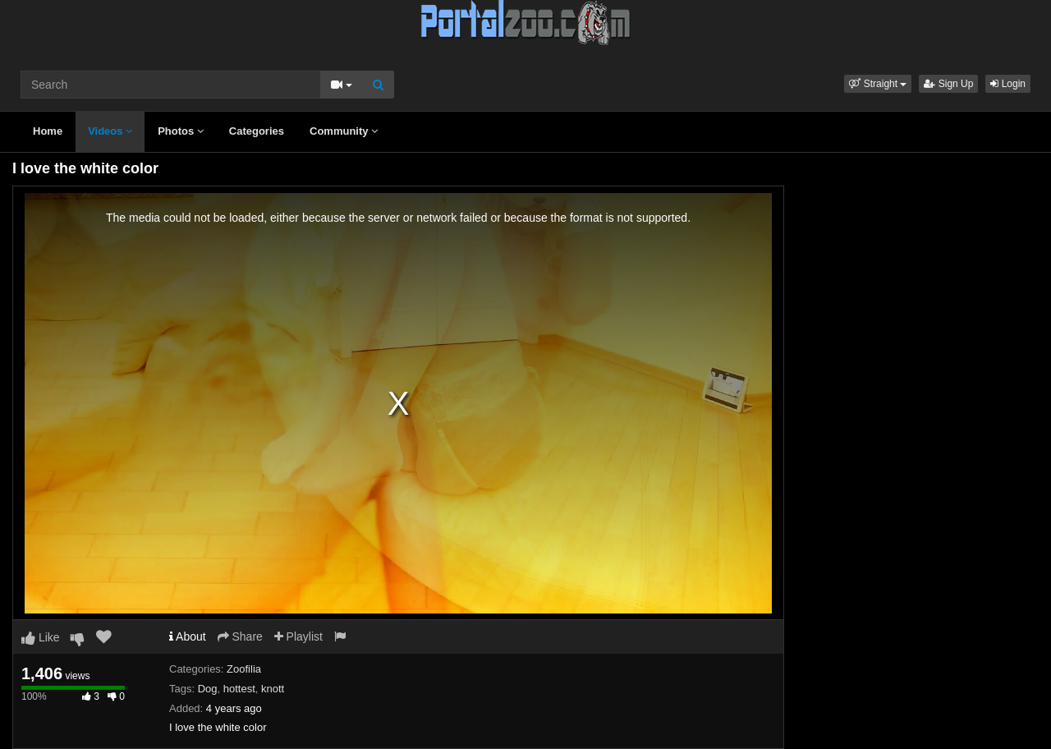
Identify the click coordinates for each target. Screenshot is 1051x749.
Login (1008, 84)
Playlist (298, 636)
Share (240, 636)
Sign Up (948, 84)
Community (344, 131)
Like (40, 637)
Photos (181, 131)
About (187, 636)
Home (47, 131)
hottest (239, 688)
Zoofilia (244, 669)
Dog (208, 688)
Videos (110, 131)
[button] (877, 84)
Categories (256, 131)
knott (272, 688)
